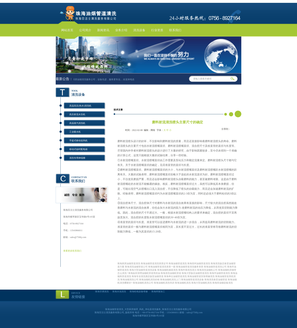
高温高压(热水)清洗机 (80, 105)
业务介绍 (121, 30)
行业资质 (157, 30)
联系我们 (175, 30)
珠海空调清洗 (102, 291)
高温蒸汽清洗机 (77, 123)
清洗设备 (139, 30)
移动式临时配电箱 (78, 149)
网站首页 (67, 30)
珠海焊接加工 (158, 291)
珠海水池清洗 (119, 291)
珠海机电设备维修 (139, 291)
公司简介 (85, 30)
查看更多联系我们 (72, 250)
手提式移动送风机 (78, 140)
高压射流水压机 (77, 114)
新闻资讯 (103, 30)
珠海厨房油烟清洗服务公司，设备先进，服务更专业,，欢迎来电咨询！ (103, 79)
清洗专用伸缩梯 (77, 158)
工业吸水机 (75, 132)
